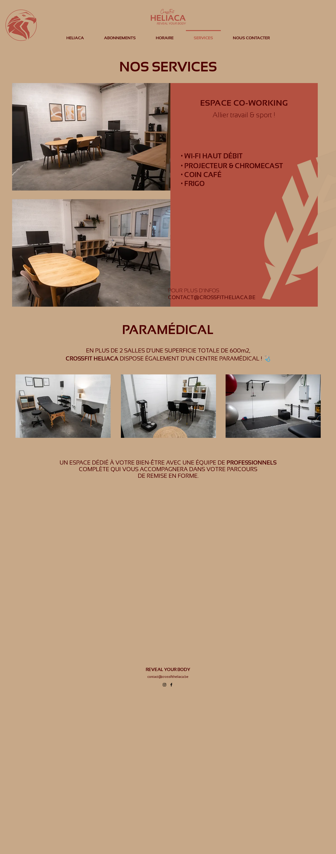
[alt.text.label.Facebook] (171, 684)
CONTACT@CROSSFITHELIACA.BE (211, 297)
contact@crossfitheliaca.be (167, 677)
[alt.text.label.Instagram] (164, 684)
